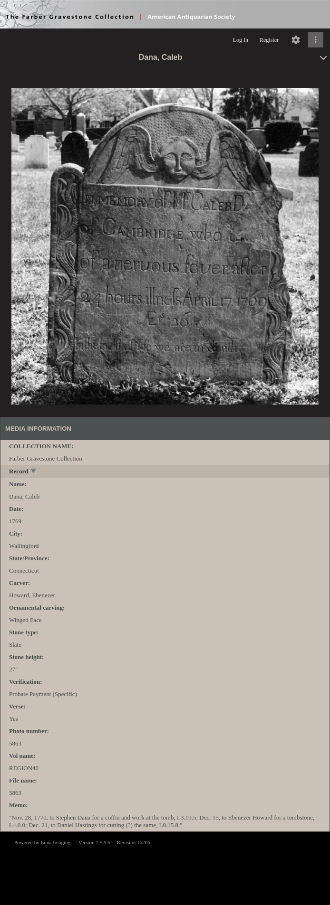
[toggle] (34, 471)
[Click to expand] (315, 39)
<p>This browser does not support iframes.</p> (165, 867)
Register (269, 40)
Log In (240, 40)
